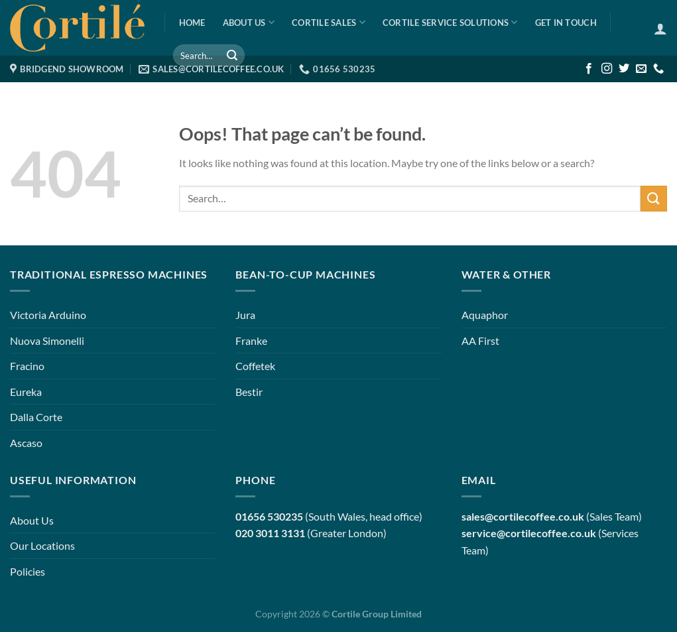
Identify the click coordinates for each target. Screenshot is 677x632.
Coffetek (255, 365)
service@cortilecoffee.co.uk (529, 533)
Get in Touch (566, 22)
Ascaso (26, 442)
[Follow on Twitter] (624, 69)
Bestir (249, 391)
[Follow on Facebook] (589, 69)
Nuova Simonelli (47, 340)
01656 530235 (269, 516)
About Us (249, 22)
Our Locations (42, 545)
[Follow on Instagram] (606, 69)
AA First (480, 340)
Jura (245, 314)
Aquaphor (485, 314)
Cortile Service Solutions (450, 22)
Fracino (27, 365)
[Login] (660, 28)
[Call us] (658, 69)
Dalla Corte (36, 417)
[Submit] (232, 55)
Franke (251, 340)
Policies (27, 571)
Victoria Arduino (48, 314)
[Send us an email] (641, 69)
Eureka (26, 391)
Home (192, 22)
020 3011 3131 (270, 533)
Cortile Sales (328, 22)
